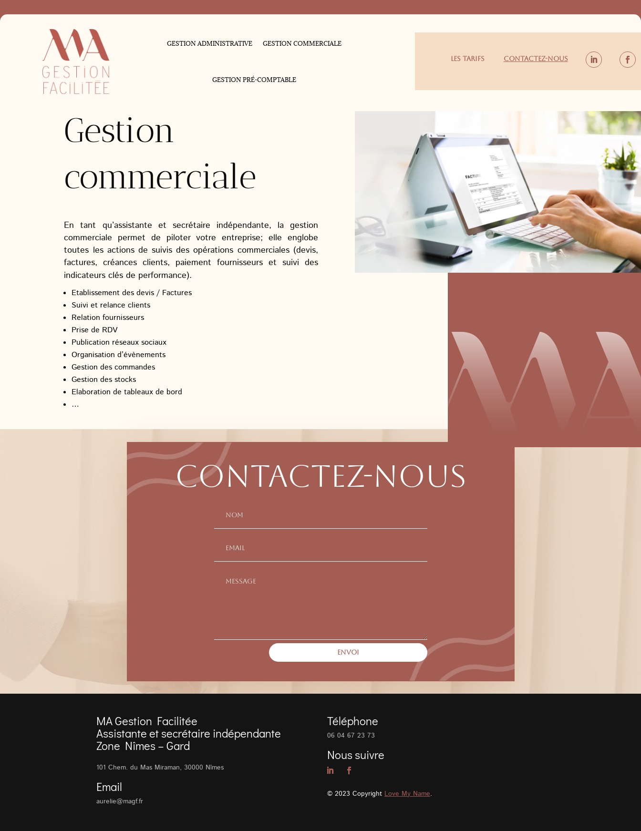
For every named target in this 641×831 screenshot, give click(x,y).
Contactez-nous (536, 58)
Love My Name (407, 794)
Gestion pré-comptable (254, 79)
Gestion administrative (209, 43)
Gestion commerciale (302, 43)
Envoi (348, 652)
